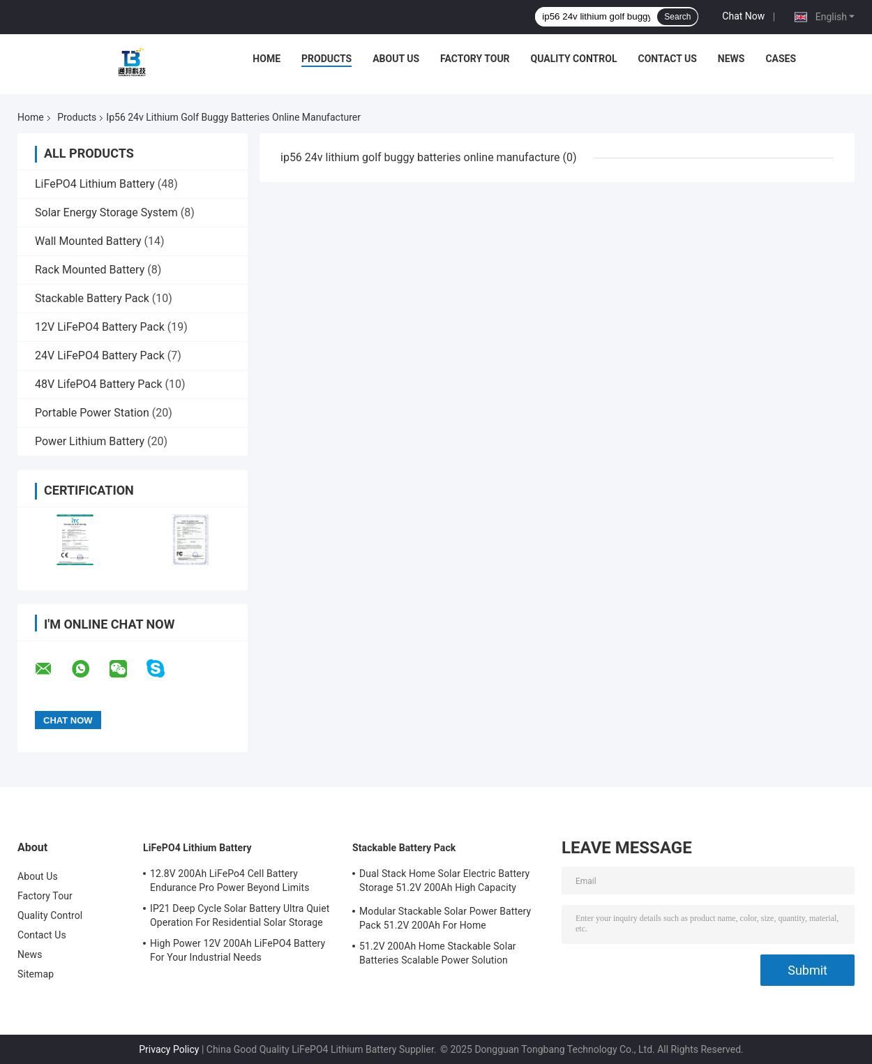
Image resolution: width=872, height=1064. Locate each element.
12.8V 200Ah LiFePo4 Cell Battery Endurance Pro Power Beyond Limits (230, 880)
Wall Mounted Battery (88, 241)
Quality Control (574, 58)
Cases (780, 58)
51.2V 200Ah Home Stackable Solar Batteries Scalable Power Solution (437, 953)
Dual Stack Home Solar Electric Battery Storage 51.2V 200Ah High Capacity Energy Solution (444, 882)
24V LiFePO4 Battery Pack (100, 355)
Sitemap (35, 974)
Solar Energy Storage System (106, 212)
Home (266, 58)
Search (677, 17)
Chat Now (743, 16)
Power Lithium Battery (89, 441)
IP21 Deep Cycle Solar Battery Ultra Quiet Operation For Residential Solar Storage (239, 915)
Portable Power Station (92, 412)
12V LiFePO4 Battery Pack (100, 327)
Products (326, 58)
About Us (396, 58)
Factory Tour (475, 58)
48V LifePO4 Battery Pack (99, 384)
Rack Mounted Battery (89, 269)
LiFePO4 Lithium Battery (95, 183)
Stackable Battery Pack (92, 298)
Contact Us (667, 58)
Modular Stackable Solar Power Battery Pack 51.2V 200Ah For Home (445, 918)
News (731, 58)
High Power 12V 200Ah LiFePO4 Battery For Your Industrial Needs (237, 950)
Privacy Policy (169, 1049)
